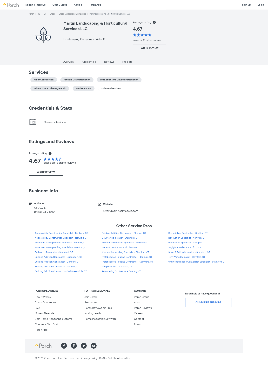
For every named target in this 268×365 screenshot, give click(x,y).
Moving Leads (92, 313)
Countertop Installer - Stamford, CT (120, 238)
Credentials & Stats (50, 108)
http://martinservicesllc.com (120, 210)
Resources (90, 302)
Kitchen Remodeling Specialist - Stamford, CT (125, 252)
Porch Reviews (143, 307)
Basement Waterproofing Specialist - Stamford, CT (61, 247)
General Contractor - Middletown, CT (121, 247)
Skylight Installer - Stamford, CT (184, 247)
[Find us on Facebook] (64, 346)
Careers (139, 313)
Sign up (246, 4)
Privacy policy (89, 358)
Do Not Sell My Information (115, 358)
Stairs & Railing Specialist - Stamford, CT (189, 252)
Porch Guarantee (45, 302)
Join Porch (90, 297)
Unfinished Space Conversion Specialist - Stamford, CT (197, 261)
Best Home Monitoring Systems (53, 318)
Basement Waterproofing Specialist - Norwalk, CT (60, 242)
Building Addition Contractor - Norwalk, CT (57, 266)
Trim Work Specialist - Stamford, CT (186, 257)
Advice (78, 4)
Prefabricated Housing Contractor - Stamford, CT (127, 261)
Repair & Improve (35, 4)
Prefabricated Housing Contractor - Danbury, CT (127, 257)
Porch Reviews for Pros (98, 307)
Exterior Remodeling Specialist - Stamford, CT (126, 242)
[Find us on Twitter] (84, 346)
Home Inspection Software (100, 318)
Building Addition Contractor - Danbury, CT (57, 261)
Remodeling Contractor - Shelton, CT (188, 233)
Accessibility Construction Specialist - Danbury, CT (61, 233)
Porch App (95, 4)
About (138, 302)
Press (137, 324)
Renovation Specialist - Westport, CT (187, 242)
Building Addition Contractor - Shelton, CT (124, 233)
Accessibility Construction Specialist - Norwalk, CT (61, 238)
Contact (139, 318)
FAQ (37, 307)
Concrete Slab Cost (46, 324)
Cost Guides (59, 4)
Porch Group (141, 297)
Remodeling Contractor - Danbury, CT (122, 271)
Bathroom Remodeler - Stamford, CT (54, 252)
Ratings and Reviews (51, 141)
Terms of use (71, 358)
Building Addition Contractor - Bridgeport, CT (58, 257)
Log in (261, 4)
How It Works (43, 297)
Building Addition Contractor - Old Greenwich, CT (61, 271)
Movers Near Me (44, 313)
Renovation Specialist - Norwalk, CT (187, 238)
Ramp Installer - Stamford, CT (117, 266)
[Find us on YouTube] (94, 346)
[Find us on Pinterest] (74, 346)
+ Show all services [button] (111, 88)
